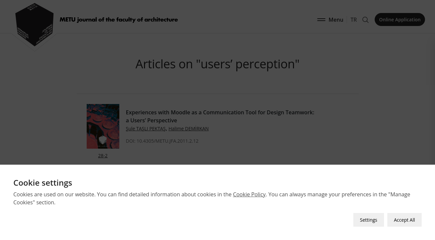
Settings (368, 220)
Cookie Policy (249, 194)
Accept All (404, 220)
